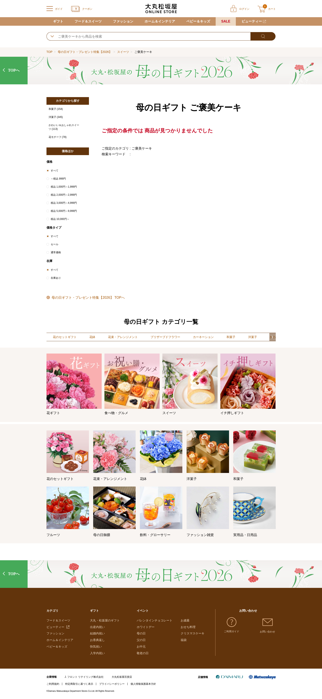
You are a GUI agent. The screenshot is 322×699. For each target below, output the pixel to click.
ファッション (123, 21)
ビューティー (252, 21)
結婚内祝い (97, 633)
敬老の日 (143, 653)
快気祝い (96, 646)
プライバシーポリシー (112, 683)
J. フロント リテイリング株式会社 (84, 676)
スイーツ (123, 52)
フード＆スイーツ (88, 21)
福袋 (184, 640)
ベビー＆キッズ (198, 21)
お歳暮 (185, 620)
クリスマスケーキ (192, 633)
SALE (225, 21)
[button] (272, 337)
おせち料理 (188, 627)
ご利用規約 (52, 683)
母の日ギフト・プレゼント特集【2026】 (85, 52)
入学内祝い (97, 653)
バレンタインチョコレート (154, 620)
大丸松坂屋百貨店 (122, 676)
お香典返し (97, 640)
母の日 (141, 633)
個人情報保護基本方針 (143, 683)
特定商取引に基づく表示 (79, 683)
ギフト (58, 21)
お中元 (141, 646)
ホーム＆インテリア (160, 21)
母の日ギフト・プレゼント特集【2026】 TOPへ (88, 297)
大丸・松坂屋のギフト (105, 620)
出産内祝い (97, 627)
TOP (49, 52)
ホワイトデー (146, 627)
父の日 (141, 640)
